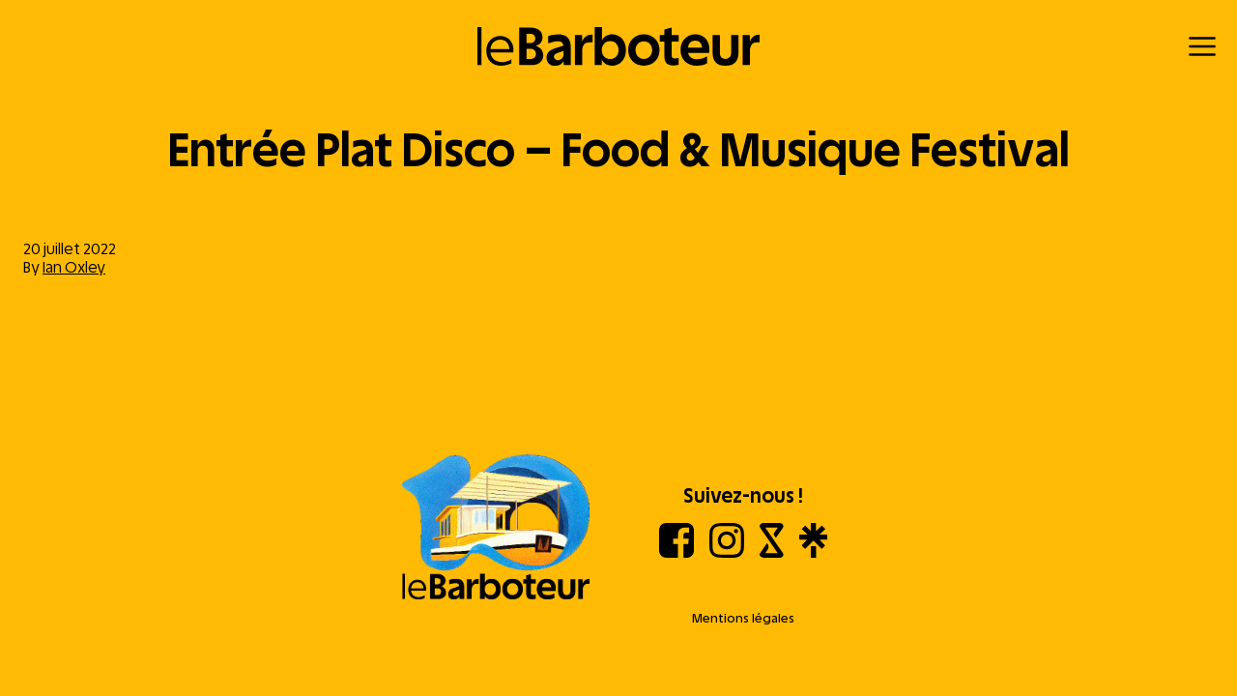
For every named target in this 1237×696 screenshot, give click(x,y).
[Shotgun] (771, 552)
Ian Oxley (74, 267)
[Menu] (1202, 46)
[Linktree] (813, 552)
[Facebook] (676, 552)
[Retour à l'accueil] (619, 46)
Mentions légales (743, 618)
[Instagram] (727, 552)
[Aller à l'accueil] (496, 528)
